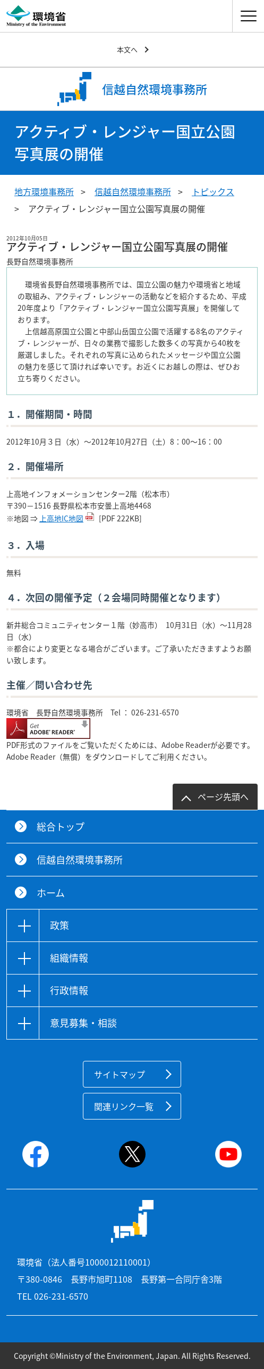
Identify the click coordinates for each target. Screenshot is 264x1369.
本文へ (127, 49)
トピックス (213, 191)
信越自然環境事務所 (133, 191)
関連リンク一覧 (124, 1106)
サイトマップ (119, 1074)
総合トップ (60, 826)
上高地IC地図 (61, 518)
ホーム (51, 892)
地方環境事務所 (44, 191)
